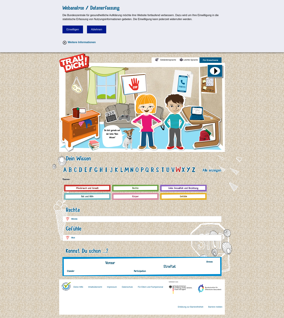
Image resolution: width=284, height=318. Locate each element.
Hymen (209, 261)
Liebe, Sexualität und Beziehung (183, 188)
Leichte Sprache (192, 61)
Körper (135, 196)
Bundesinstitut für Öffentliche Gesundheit (217, 284)
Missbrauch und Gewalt (87, 188)
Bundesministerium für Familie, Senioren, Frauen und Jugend (187, 284)
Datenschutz (127, 287)
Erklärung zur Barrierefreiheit (190, 307)
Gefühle (183, 196)
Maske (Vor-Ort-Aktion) (86, 81)
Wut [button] (73, 238)
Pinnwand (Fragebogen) (219, 77)
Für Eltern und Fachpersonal (150, 287)
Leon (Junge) (180, 96)
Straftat (170, 266)
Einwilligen (72, 29)
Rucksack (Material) (213, 131)
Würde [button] (74, 219)
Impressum (112, 287)
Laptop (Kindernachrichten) (211, 98)
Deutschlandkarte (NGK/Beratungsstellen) (190, 77)
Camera (94, 111)
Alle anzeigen (211, 170)
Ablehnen (96, 29)
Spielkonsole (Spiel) (136, 112)
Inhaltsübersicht (95, 287)
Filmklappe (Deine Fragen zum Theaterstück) (110, 115)
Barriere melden (215, 307)
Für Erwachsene (212, 61)
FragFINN (66, 286)
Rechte (135, 188)
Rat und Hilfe (87, 196)
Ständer (70, 271)
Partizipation (140, 271)
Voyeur (110, 262)
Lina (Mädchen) (147, 98)
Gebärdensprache (168, 61)
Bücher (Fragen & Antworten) (99, 143)
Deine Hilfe (78, 287)
